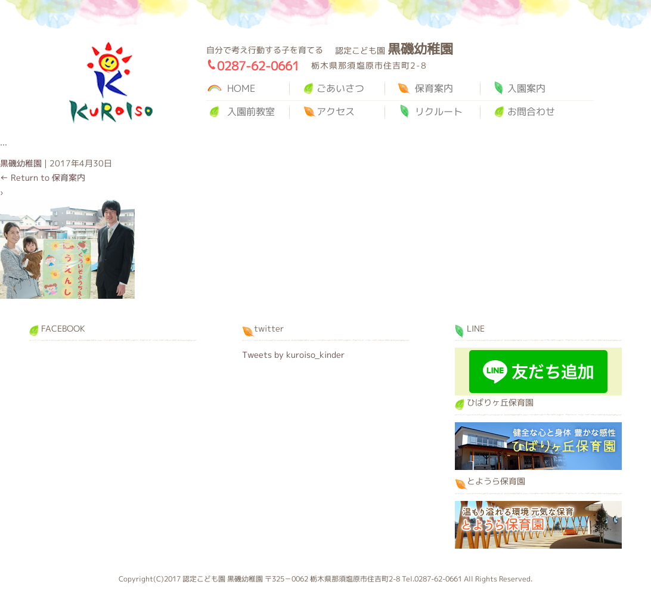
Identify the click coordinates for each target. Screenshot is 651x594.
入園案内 (526, 88)
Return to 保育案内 (42, 177)
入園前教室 (251, 111)
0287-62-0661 (258, 65)
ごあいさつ (340, 88)
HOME (241, 88)
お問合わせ (531, 111)
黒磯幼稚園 (111, 82)
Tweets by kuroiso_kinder (293, 354)
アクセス (336, 111)
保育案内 (434, 88)
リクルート (439, 111)
